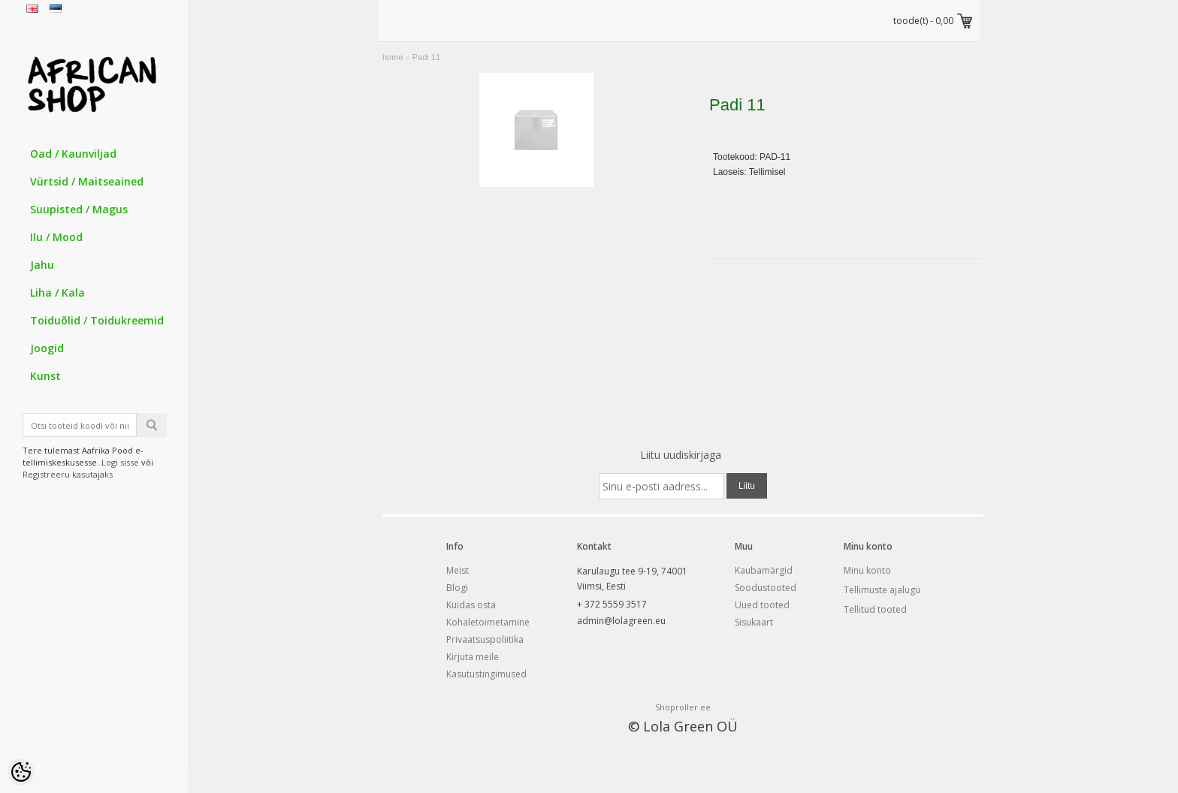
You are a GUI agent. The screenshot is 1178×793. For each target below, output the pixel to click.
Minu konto (867, 570)
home (392, 57)
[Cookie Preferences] (21, 771)
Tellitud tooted (875, 609)
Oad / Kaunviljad (73, 153)
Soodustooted (765, 587)
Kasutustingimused (486, 674)
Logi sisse (120, 462)
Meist (457, 570)
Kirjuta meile (472, 656)
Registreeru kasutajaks (68, 474)
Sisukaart (754, 622)
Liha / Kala (57, 292)
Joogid (47, 348)
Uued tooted (762, 605)
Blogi (457, 587)
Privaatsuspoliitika (485, 639)
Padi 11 (426, 57)
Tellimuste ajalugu (882, 589)
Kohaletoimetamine (488, 622)
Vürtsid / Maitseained (86, 181)
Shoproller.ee (683, 707)
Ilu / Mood (56, 237)
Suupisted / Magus (79, 209)
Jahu (42, 265)
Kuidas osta (471, 605)
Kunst (45, 376)
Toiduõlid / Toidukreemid (97, 320)
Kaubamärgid (764, 570)
